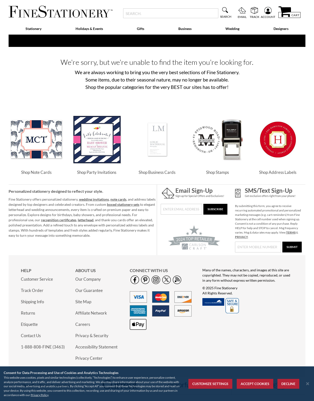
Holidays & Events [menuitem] (89, 29)
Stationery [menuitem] (33, 29)
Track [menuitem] (254, 16)
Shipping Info (32, 301)
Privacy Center (89, 358)
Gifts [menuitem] (140, 29)
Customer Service (37, 279)
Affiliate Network (91, 313)
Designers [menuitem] (281, 29)
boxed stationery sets (123, 204)
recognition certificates (58, 220)
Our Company (88, 279)
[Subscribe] (215, 209)
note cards (118, 199)
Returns (28, 313)
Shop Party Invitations (96, 172)
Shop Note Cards (36, 172)
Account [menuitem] (268, 16)
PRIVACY (241, 237)
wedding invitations (94, 199)
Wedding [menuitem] (232, 29)
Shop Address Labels (277, 172)
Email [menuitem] (242, 16)
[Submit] (292, 247)
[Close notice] (308, 384)
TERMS (291, 232)
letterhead (85, 220)
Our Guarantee (89, 290)
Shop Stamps (217, 172)
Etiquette (29, 324)
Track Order (32, 290)
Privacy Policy (39, 395)
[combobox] (170, 13)
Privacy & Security (91, 335)
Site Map (83, 301)
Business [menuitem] (185, 29)
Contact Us (31, 335)
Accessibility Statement (96, 346)
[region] (157, 383)
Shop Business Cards (157, 172)
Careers (82, 324)
